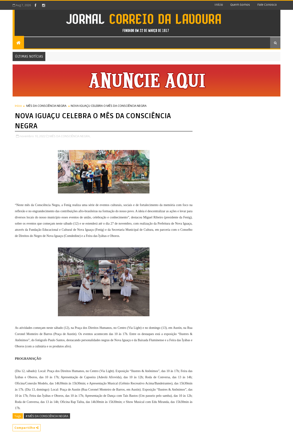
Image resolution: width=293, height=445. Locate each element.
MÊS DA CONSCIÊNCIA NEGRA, (70, 136)
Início (218, 5)
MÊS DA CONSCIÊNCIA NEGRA (46, 106)
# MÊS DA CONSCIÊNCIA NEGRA (47, 416)
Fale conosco (267, 5)
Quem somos (240, 5)
